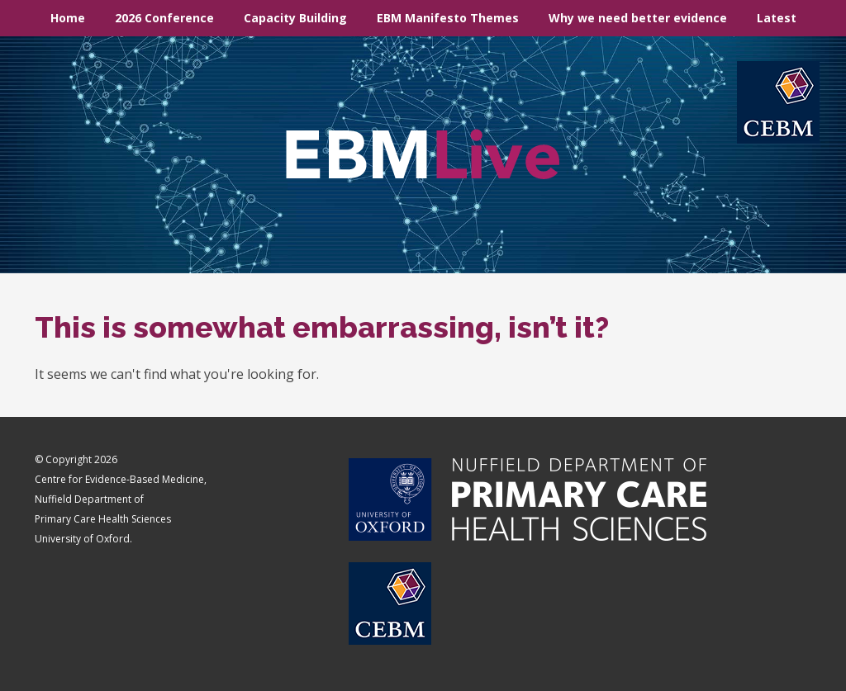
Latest (776, 18)
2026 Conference (164, 18)
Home (67, 18)
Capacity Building (295, 18)
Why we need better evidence (638, 18)
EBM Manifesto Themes (448, 18)
